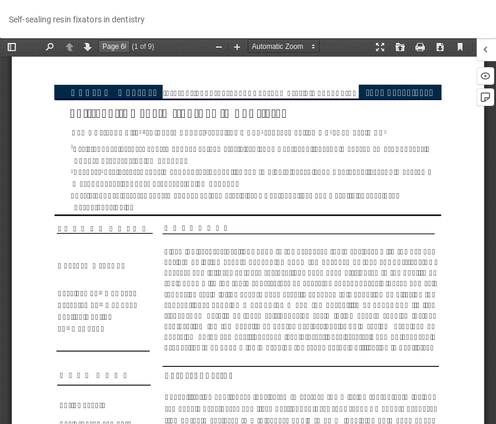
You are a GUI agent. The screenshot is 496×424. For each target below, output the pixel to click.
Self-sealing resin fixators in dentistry (77, 19)
